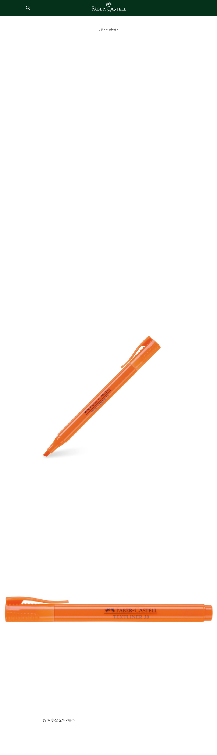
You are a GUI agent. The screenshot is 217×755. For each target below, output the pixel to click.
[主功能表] (10, 7)
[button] (108, 392)
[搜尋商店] (28, 8)
